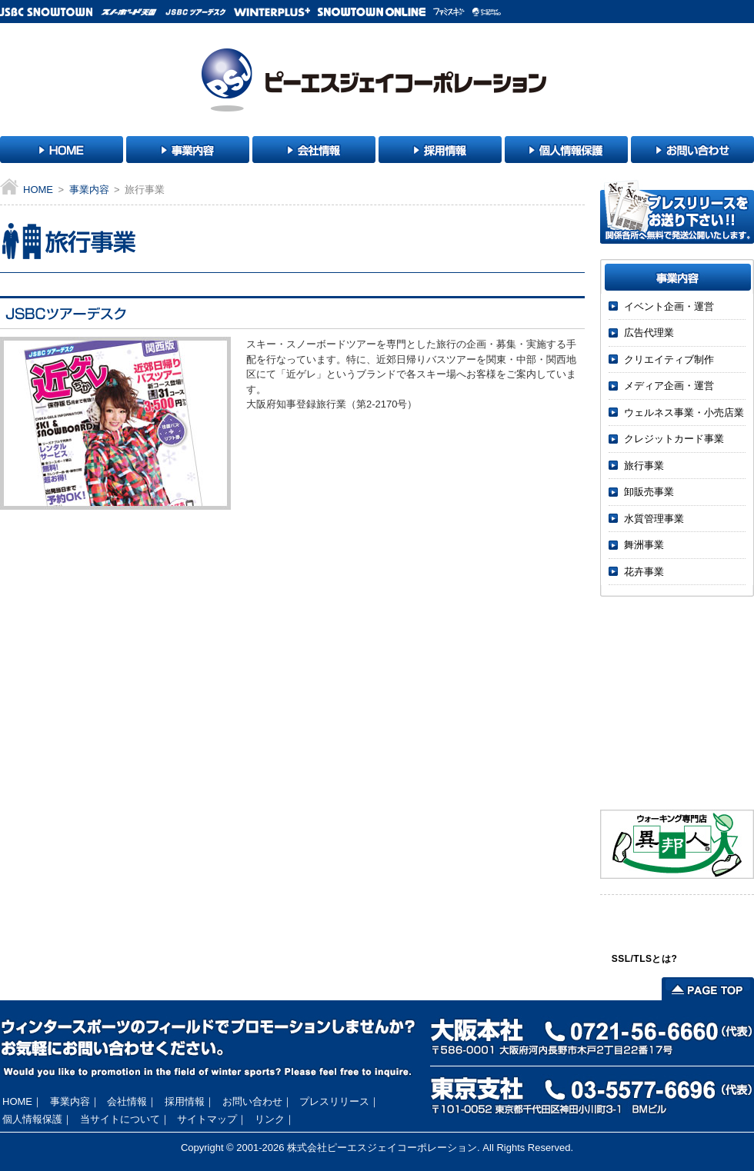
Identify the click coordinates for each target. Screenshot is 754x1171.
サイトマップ (207, 1119)
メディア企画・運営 (669, 385)
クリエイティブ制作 (669, 359)
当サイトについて (120, 1119)
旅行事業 (644, 465)
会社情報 (127, 1101)
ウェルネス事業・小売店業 (684, 412)
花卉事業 (644, 571)
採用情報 (185, 1101)
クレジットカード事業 (674, 438)
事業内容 (89, 189)
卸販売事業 (649, 491)
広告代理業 (649, 332)
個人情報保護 (32, 1119)
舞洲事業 (644, 545)
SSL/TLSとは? (645, 958)
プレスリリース (334, 1101)
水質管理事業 (654, 518)
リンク (270, 1119)
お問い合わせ (252, 1101)
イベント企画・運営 (669, 306)
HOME (38, 189)
